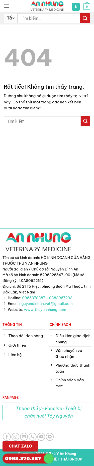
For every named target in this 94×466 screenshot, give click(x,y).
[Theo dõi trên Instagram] (15, 437)
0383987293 (61, 298)
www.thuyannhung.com (45, 309)
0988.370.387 (23, 459)
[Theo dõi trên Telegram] (50, 437)
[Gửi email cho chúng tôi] (24, 437)
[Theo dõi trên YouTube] (41, 437)
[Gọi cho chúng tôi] (32, 437)
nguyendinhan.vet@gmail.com (46, 303)
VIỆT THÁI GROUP (66, 459)
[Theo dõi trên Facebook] (7, 437)
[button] (7, 6)
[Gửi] (85, 18)
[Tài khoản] (75, 6)
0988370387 (33, 298)
